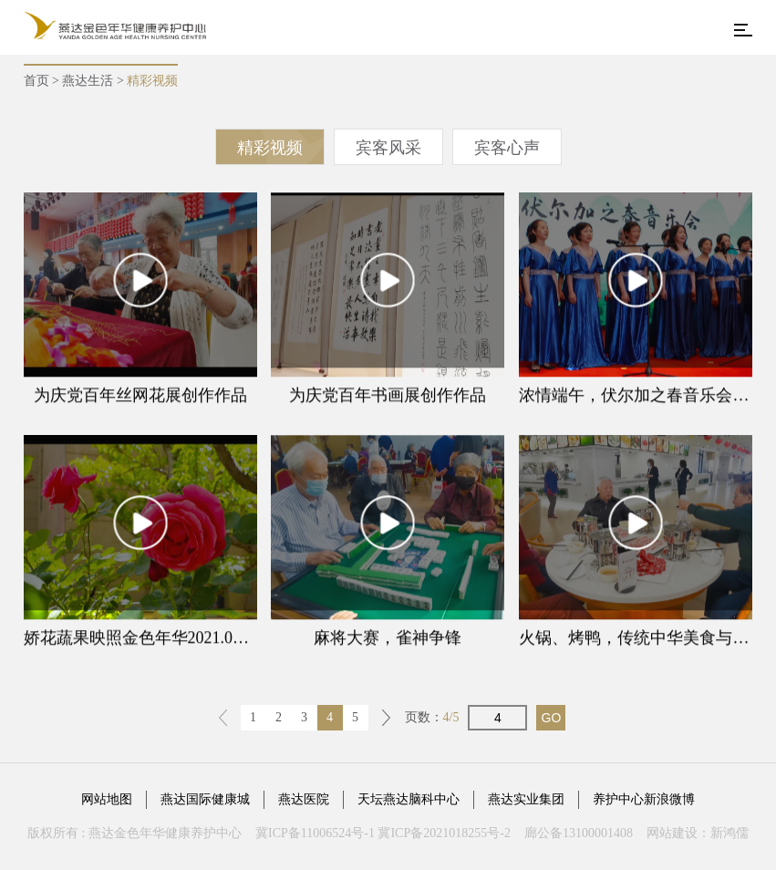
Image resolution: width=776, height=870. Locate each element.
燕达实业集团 (526, 799)
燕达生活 (87, 81)
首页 (36, 81)
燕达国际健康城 (205, 799)
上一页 (223, 717)
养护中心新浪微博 (644, 799)
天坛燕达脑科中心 (408, 799)
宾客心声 (507, 148)
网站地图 (106, 799)
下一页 (386, 717)
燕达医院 (303, 799)
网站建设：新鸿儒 (698, 833)
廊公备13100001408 (578, 833)
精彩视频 (270, 148)
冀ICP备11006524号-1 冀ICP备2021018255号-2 (383, 833)
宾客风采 (388, 148)
